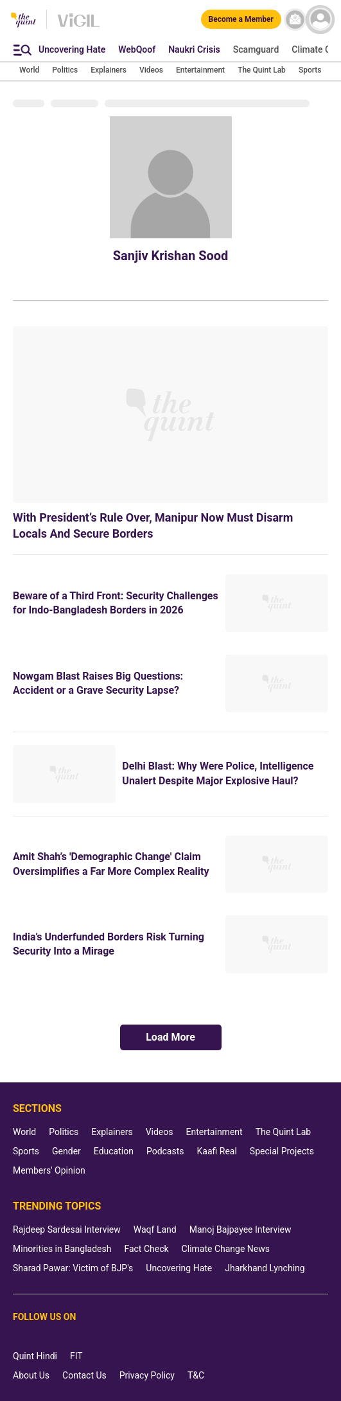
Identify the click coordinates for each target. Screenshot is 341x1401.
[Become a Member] (241, 19)
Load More (170, 1037)
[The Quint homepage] (23, 21)
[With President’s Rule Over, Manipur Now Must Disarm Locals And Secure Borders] (170, 414)
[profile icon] (320, 19)
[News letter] (295, 19)
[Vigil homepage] (79, 26)
